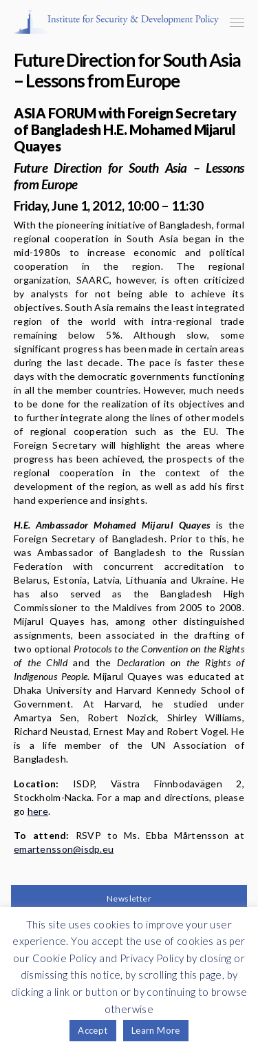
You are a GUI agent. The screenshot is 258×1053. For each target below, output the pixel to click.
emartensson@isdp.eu (64, 849)
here (38, 811)
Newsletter (129, 898)
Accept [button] (92, 1030)
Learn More (155, 1030)
